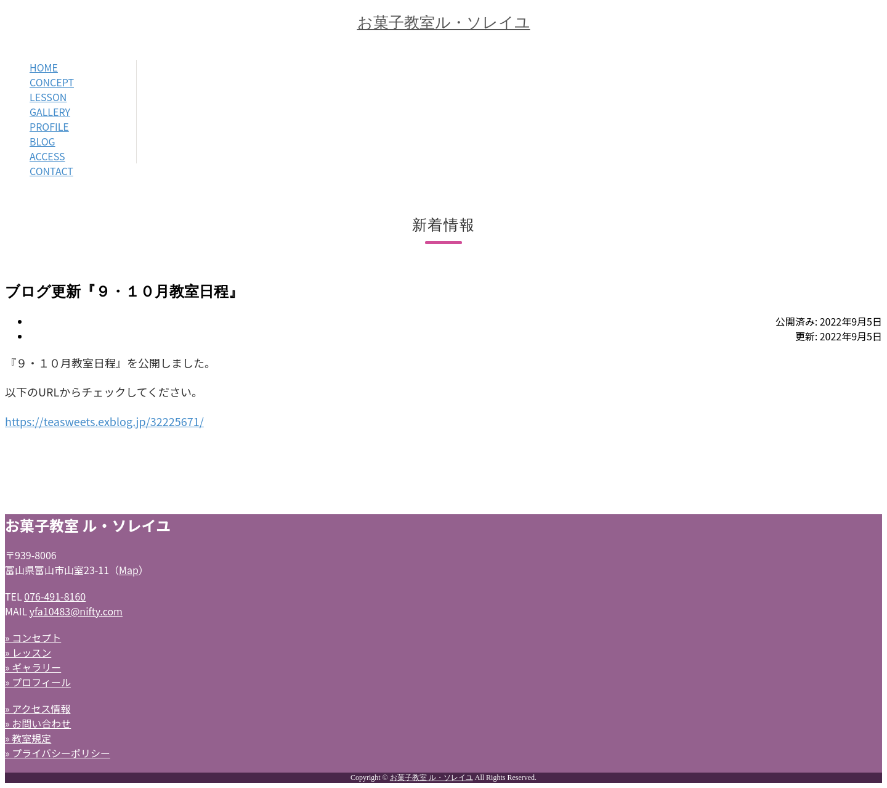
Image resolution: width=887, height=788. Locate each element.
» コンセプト (33, 637)
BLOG (42, 141)
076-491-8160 (55, 596)
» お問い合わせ (38, 723)
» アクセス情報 (37, 708)
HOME (44, 67)
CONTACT (51, 170)
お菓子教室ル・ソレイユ (443, 22)
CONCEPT (52, 82)
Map (129, 569)
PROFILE (49, 126)
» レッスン (28, 652)
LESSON (48, 96)
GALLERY (50, 111)
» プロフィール (38, 682)
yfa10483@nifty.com (76, 611)
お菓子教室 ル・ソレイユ (431, 777)
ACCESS (47, 156)
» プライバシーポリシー (57, 752)
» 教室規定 (28, 738)
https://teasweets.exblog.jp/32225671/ (104, 421)
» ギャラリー (33, 667)
